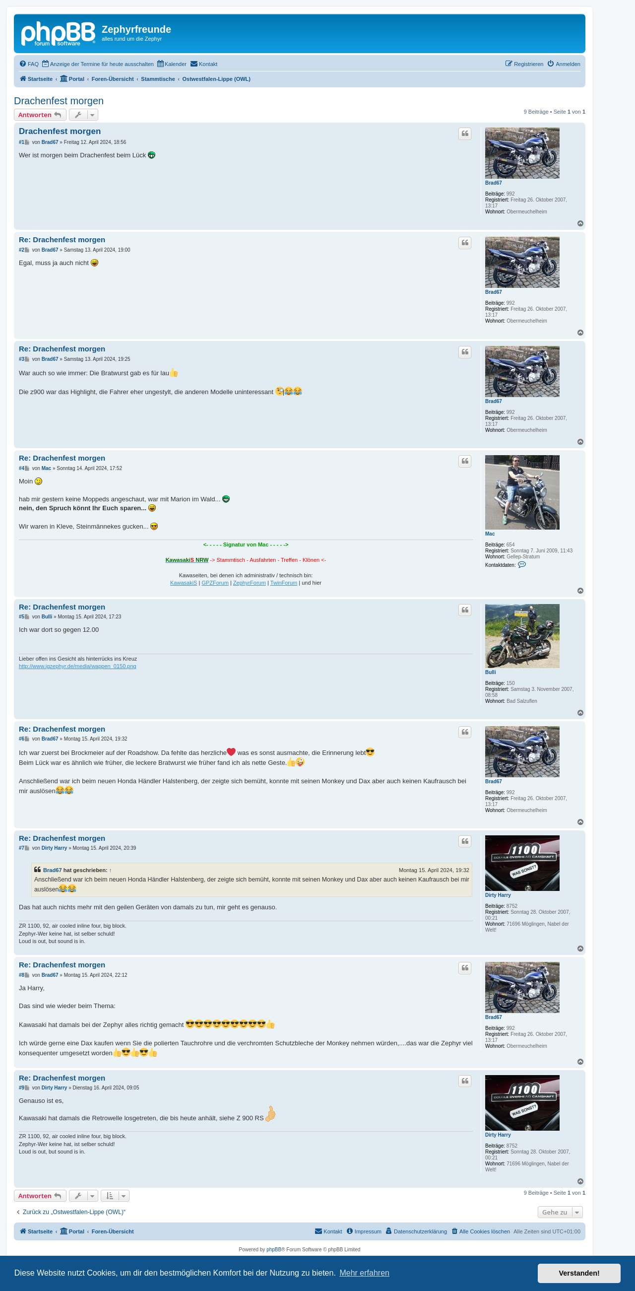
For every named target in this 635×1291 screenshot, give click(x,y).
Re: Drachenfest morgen (62, 239)
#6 (21, 739)
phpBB (273, 1249)
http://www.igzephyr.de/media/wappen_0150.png (77, 666)
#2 (21, 250)
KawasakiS (183, 583)
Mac (490, 534)
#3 (21, 359)
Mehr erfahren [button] (364, 1273)
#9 (21, 1087)
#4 (21, 468)
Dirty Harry (498, 895)
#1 (21, 142)
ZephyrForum (249, 583)
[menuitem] (29, 64)
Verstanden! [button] (579, 1273)
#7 (21, 848)
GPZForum (214, 583)
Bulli (490, 672)
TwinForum (283, 583)
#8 (21, 975)
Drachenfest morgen (59, 100)
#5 (21, 616)
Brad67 (493, 183)
